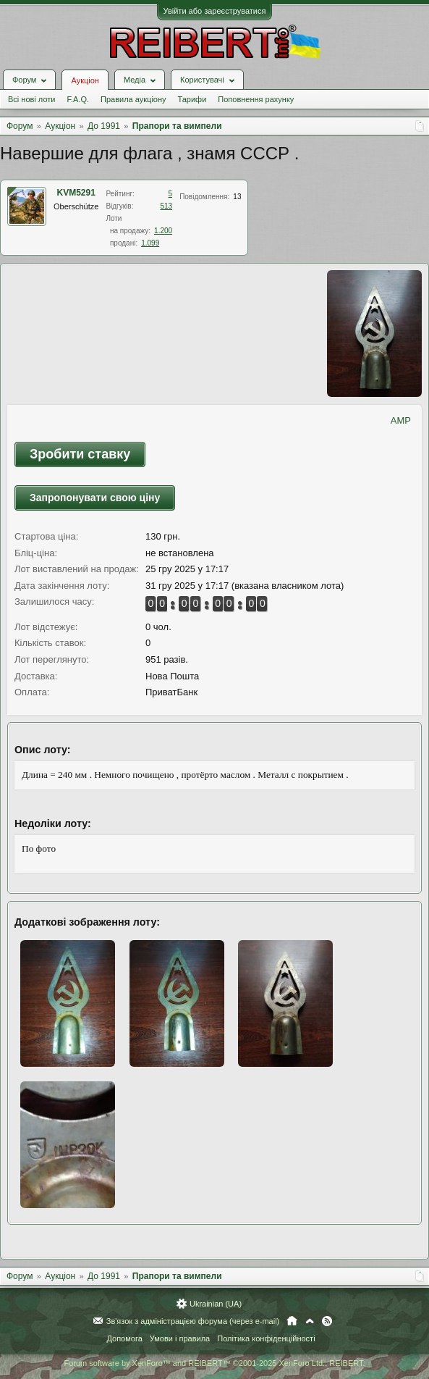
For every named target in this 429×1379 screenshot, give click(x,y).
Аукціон (84, 80)
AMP (401, 420)
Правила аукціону (133, 99)
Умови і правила (180, 1338)
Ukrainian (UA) (216, 1303)
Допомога (124, 1338)
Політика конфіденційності (266, 1338)
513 (166, 206)
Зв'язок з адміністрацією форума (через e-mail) (193, 1321)
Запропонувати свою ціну (95, 497)
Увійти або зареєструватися (214, 11)
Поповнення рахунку (256, 99)
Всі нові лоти (31, 99)
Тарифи (192, 99)
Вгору (310, 1321)
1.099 (150, 243)
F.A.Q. (78, 99)
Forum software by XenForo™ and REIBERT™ (214, 1363)
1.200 (163, 231)
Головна (291, 1321)
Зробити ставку (80, 454)
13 (237, 197)
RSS (327, 1321)
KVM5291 (76, 193)
